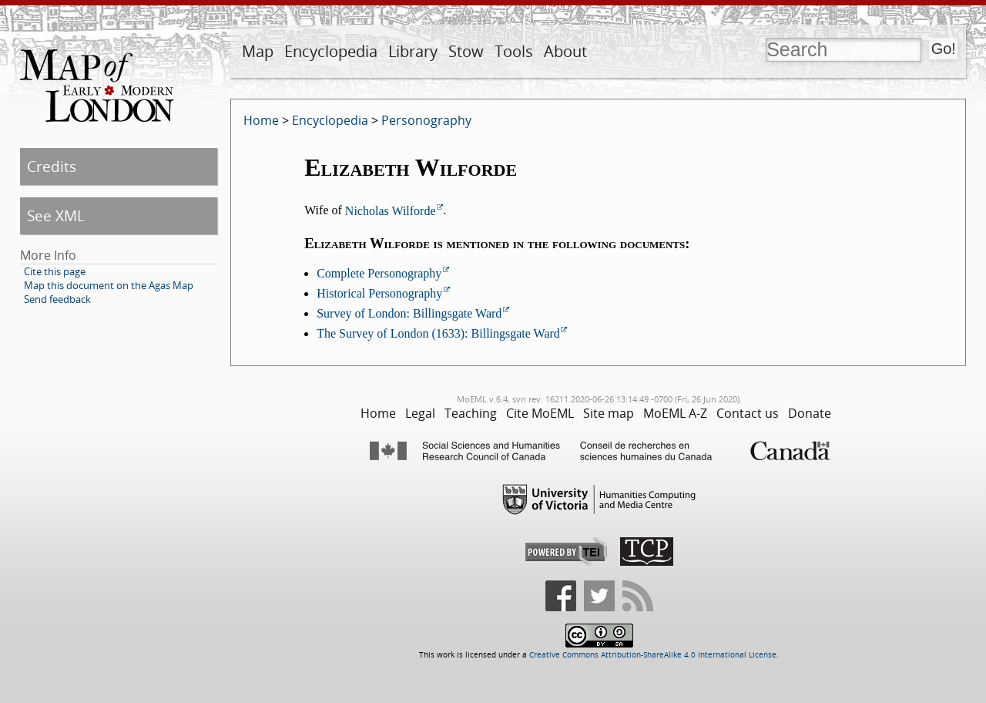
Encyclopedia (330, 51)
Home (261, 120)
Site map (608, 413)
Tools (514, 51)
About (565, 51)
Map (257, 51)
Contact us (747, 413)
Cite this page (55, 271)
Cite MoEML (540, 413)
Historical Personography (379, 293)
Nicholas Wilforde (390, 210)
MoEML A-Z (675, 413)
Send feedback (57, 299)
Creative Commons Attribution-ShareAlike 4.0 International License (652, 655)
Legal (420, 413)
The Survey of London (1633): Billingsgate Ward (438, 333)
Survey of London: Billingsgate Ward (409, 313)
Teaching (470, 413)
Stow (466, 51)
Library (413, 51)
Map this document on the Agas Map (108, 285)
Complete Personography (379, 273)
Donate (809, 413)
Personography (426, 120)
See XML (56, 215)
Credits (51, 166)
